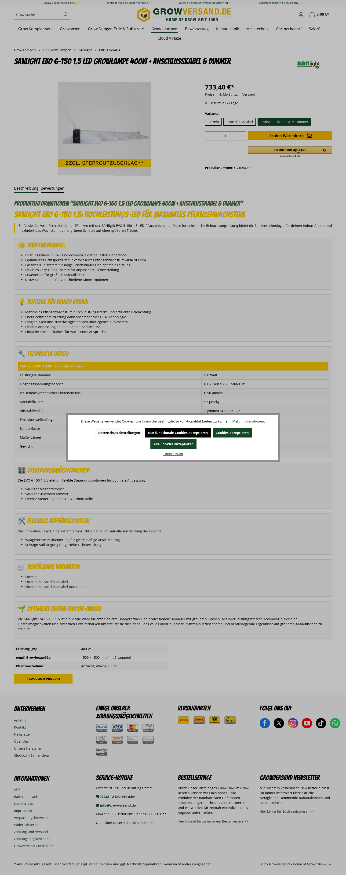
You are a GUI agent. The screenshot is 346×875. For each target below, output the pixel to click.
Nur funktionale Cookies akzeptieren (178, 432)
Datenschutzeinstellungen (119, 432)
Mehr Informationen (248, 421)
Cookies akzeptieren (232, 432)
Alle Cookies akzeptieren (173, 444)
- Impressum (173, 454)
